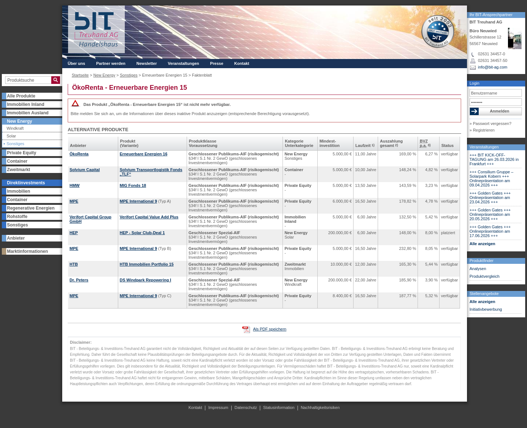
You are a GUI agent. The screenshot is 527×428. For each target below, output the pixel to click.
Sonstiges (15, 144)
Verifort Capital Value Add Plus (149, 217)
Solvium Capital (85, 169)
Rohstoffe (17, 216)
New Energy (19, 121)
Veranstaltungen (484, 147)
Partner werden (111, 63)
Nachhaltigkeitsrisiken (320, 407)
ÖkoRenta (79, 154)
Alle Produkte (21, 96)
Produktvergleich (485, 276)
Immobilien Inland (25, 104)
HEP (74, 232)
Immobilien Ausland (28, 112)
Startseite (80, 75)
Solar (11, 136)
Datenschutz (246, 407)
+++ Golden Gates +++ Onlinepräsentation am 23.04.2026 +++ (490, 197)
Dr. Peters (79, 280)
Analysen (478, 268)
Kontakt (241, 63)
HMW (75, 185)
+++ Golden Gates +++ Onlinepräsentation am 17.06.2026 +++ (490, 231)
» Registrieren (482, 130)
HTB (74, 264)
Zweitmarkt (18, 169)
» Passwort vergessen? (490, 123)
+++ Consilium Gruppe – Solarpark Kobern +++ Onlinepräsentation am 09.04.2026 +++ (491, 178)
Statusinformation (279, 407)
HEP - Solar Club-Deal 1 (142, 232)
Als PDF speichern (269, 329)
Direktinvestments (26, 182)
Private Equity (21, 152)
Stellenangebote (484, 293)
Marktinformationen (27, 251)
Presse (216, 63)
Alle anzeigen (482, 243)
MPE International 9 (138, 201)
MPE (74, 201)
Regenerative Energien (31, 208)
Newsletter (147, 63)
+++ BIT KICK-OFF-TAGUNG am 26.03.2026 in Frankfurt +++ (494, 159)
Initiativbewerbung (486, 309)
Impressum (218, 407)
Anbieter (16, 238)
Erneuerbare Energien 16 (143, 154)
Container (17, 161)
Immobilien (18, 191)
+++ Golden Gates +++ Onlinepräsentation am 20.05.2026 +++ (490, 214)
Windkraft (15, 128)
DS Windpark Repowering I (145, 280)
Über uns (76, 63)
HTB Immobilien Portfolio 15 (146, 264)
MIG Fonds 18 (133, 185)
